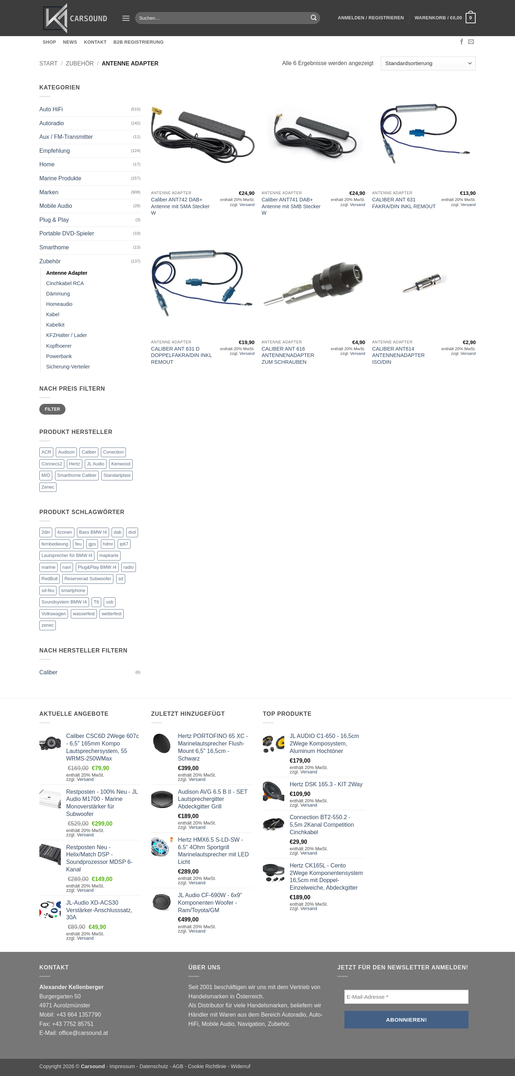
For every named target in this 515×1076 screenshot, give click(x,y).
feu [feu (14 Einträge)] (78, 544)
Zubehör (80, 63)
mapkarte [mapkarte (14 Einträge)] (108, 555)
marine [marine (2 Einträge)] (48, 567)
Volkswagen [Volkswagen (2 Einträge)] (53, 613)
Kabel (52, 314)
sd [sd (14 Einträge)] (120, 578)
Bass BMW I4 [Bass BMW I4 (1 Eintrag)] (93, 532)
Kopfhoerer (59, 346)
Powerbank (59, 356)
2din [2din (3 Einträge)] (45, 532)
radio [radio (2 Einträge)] (128, 567)
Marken (48, 192)
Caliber (48, 672)
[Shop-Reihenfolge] (428, 63)
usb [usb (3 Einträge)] (109, 602)
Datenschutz (153, 1066)
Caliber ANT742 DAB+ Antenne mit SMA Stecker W (180, 206)
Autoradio (51, 123)
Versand (247, 204)
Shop (49, 42)
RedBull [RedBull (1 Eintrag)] (49, 578)
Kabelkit (55, 325)
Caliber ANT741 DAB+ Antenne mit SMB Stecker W (290, 206)
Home (47, 164)
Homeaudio (59, 304)
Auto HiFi (51, 109)
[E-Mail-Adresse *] (406, 997)
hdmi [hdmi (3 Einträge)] (108, 544)
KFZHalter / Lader (66, 335)
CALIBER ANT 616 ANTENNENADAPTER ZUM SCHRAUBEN (287, 355)
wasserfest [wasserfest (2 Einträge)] (84, 613)
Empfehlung (54, 151)
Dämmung (58, 294)
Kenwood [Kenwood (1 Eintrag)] (120, 463)
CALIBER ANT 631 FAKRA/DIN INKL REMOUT (404, 203)
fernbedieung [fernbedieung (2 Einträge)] (54, 544)
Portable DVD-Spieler (66, 233)
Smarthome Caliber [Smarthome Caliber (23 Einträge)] (77, 475)
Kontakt (95, 42)
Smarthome (54, 247)
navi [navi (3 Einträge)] (67, 567)
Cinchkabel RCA (65, 283)
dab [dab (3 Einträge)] (117, 532)
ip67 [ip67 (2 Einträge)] (124, 544)
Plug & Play (54, 220)
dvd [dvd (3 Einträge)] (132, 532)
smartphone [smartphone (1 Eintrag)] (73, 590)
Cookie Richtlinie (207, 1066)
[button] (126, 18)
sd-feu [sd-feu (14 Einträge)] (47, 590)
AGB (177, 1066)
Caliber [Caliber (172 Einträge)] (89, 452)
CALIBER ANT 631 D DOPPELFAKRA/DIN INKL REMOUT (181, 355)
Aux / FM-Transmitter (66, 137)
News (70, 42)
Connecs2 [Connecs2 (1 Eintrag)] (51, 463)
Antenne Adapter (66, 273)
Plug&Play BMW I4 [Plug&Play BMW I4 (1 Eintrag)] (97, 567)
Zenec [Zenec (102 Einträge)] (47, 487)
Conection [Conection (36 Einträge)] (113, 452)
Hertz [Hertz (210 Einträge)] (74, 463)
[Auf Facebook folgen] (462, 42)
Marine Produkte (60, 178)
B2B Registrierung (138, 42)
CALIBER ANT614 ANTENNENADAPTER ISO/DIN (398, 355)
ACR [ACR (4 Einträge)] (46, 452)
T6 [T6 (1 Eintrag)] (96, 602)
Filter (52, 409)
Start (48, 63)
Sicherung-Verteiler (68, 367)
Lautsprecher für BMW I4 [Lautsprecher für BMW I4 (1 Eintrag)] (66, 555)
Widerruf (240, 1066)
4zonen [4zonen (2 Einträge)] (64, 532)
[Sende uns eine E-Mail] (471, 42)
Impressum (122, 1066)
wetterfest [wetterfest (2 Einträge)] (111, 613)
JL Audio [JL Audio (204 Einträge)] (95, 463)
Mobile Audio (55, 206)
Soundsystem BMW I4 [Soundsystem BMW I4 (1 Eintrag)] (64, 602)
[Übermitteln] (314, 18)
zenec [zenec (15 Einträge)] (47, 625)
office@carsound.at (83, 1033)
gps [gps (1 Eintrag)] (92, 544)
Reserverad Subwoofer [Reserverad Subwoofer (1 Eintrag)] (87, 578)
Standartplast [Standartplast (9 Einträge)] (116, 475)
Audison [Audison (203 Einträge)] (66, 452)
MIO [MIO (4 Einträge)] (45, 475)
